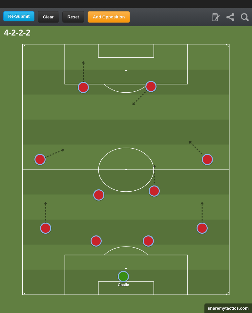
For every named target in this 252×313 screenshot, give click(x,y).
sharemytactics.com (226, 308)
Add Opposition (109, 16)
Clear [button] (48, 16)
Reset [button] (73, 16)
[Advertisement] (126, 3)
